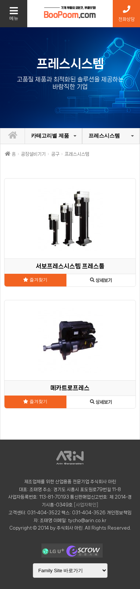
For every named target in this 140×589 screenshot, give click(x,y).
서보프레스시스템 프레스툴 (70, 266)
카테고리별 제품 (50, 136)
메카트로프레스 (70, 388)
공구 (55, 154)
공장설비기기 (33, 154)
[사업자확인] (86, 504)
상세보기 (101, 280)
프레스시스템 (104, 136)
